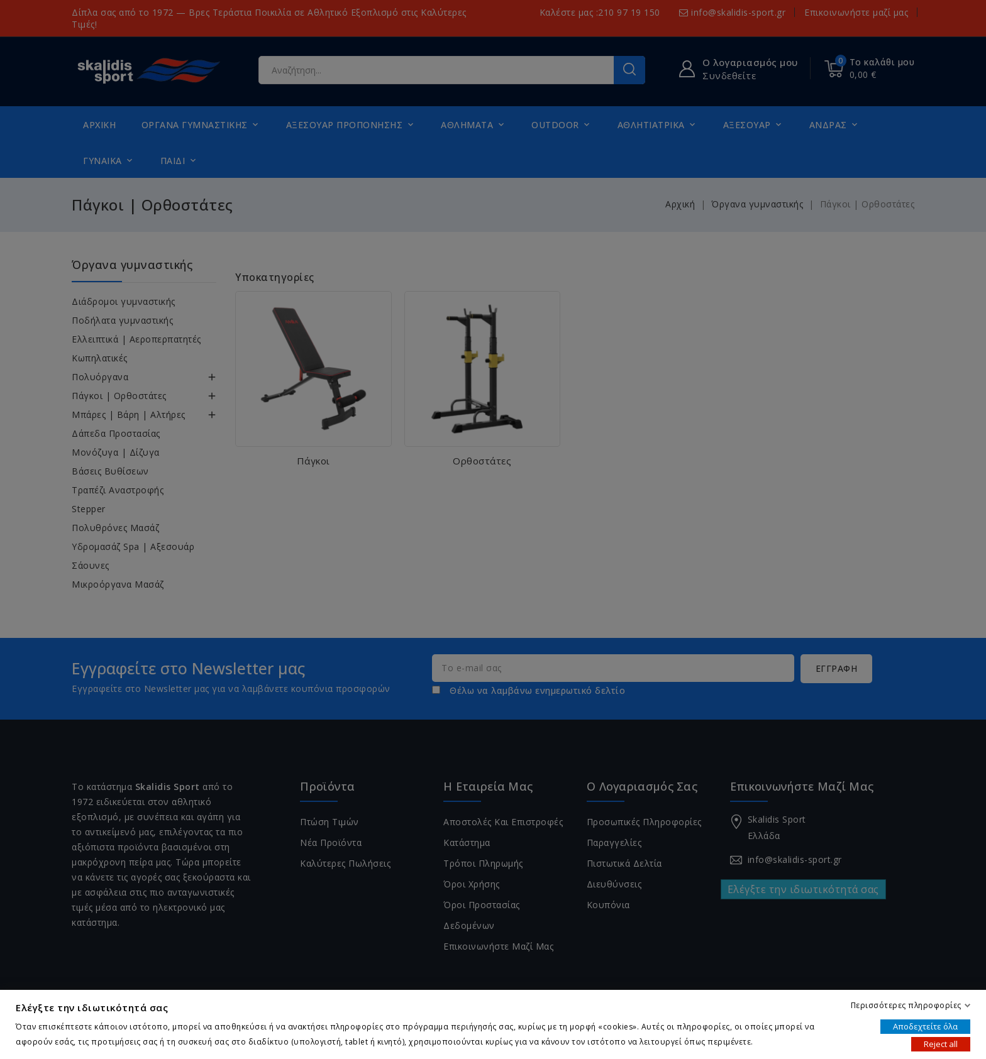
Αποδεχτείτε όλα (925, 1026)
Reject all (941, 1044)
